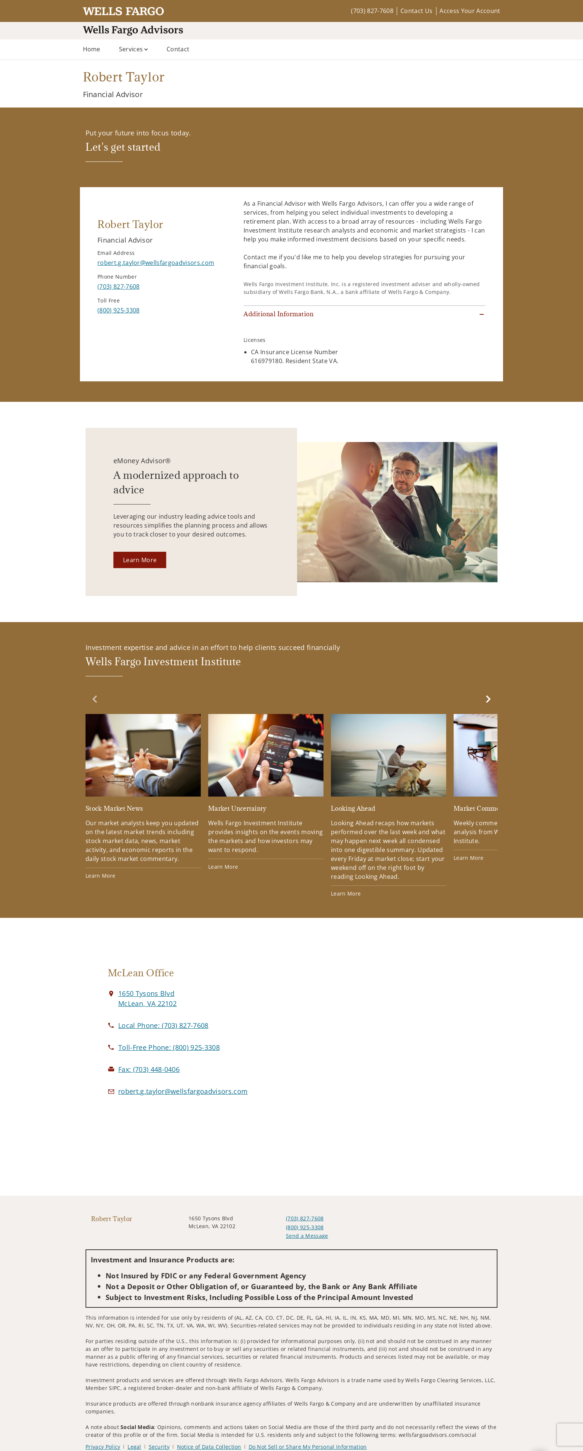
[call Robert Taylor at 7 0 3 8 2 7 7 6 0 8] (118, 286)
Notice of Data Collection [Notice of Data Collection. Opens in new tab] (209, 1446)
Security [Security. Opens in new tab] (159, 1446)
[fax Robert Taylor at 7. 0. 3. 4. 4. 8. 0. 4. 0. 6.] (149, 1069)
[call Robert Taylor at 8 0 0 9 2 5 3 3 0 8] (118, 310)
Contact (178, 49)
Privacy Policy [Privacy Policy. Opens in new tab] (103, 1446)
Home (91, 49)
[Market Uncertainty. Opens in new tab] (265, 792)
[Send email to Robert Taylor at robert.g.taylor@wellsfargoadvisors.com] (155, 263)
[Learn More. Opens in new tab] (139, 560)
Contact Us (416, 11)
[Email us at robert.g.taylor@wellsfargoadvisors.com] (183, 1091)
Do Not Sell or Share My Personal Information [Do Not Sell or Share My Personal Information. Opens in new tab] (308, 1446)
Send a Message (307, 1235)
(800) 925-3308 (304, 1227)
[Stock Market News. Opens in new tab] (143, 797)
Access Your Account (469, 11)
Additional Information (278, 314)
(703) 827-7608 (372, 11)
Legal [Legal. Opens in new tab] (134, 1446)
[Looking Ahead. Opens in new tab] (388, 805)
